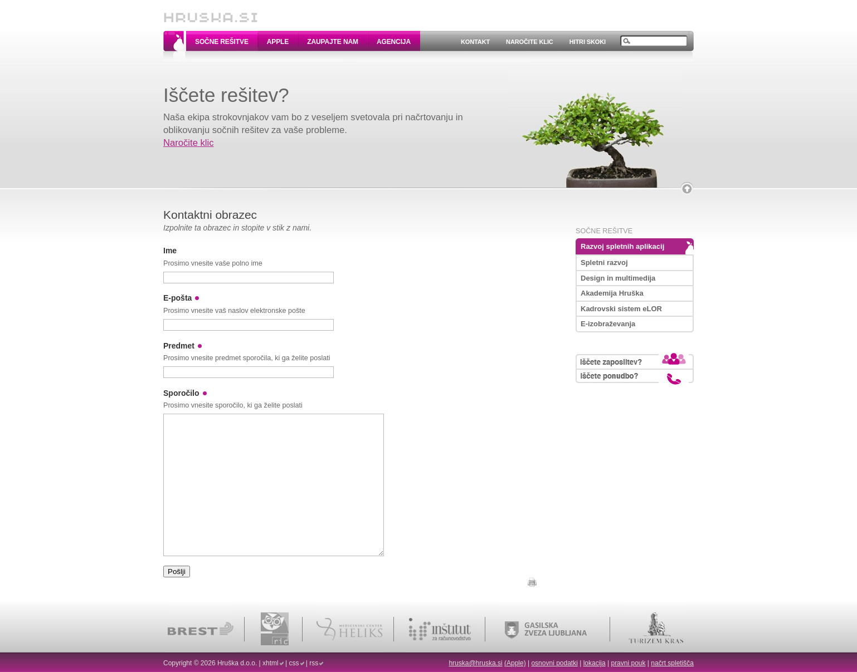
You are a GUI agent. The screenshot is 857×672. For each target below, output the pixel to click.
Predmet (178, 345)
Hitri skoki (587, 41)
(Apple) (515, 663)
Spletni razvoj (604, 262)
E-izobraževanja (608, 324)
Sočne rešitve (222, 42)
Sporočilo (181, 393)
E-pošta (177, 297)
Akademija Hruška (612, 293)
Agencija (394, 42)
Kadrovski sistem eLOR (621, 309)
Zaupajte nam (332, 42)
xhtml (270, 663)
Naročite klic (529, 41)
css (294, 663)
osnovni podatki (554, 663)
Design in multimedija (618, 278)
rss (313, 663)
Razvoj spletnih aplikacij (622, 246)
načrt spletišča (672, 663)
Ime (170, 250)
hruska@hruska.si (475, 663)
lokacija (594, 663)
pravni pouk (628, 663)
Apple (278, 42)
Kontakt (475, 41)
